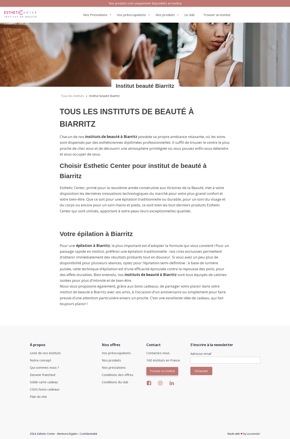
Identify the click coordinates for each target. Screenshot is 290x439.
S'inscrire (201, 371)
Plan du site (38, 396)
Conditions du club (115, 382)
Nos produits (111, 360)
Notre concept (40, 360)
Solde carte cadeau (44, 382)
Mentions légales (67, 434)
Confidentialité (88, 434)
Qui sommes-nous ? (44, 367)
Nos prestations (114, 367)
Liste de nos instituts (45, 353)
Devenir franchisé (42, 375)
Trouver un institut (216, 15)
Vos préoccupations (116, 353)
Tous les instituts (72, 96)
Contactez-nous (158, 353)
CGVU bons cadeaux (45, 389)
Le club (189, 15)
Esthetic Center (46, 434)
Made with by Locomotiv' (243, 434)
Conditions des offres (117, 375)
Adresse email (200, 353)
